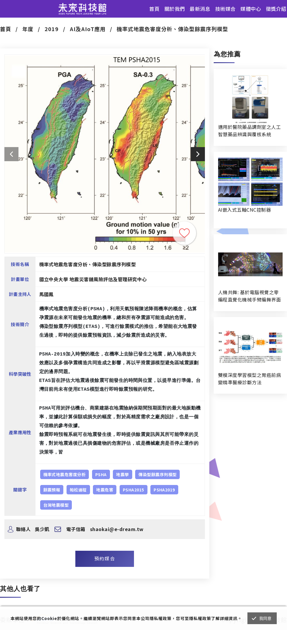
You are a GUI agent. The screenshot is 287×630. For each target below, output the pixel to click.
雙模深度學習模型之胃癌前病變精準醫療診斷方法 (249, 378)
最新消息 (200, 8)
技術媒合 (225, 8)
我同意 (265, 618)
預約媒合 (104, 558)
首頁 (154, 8)
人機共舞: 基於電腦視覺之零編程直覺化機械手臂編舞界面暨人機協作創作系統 (249, 296)
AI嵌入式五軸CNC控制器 (244, 209)
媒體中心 (250, 8)
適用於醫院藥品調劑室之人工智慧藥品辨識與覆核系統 (249, 130)
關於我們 (174, 8)
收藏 (184, 233)
